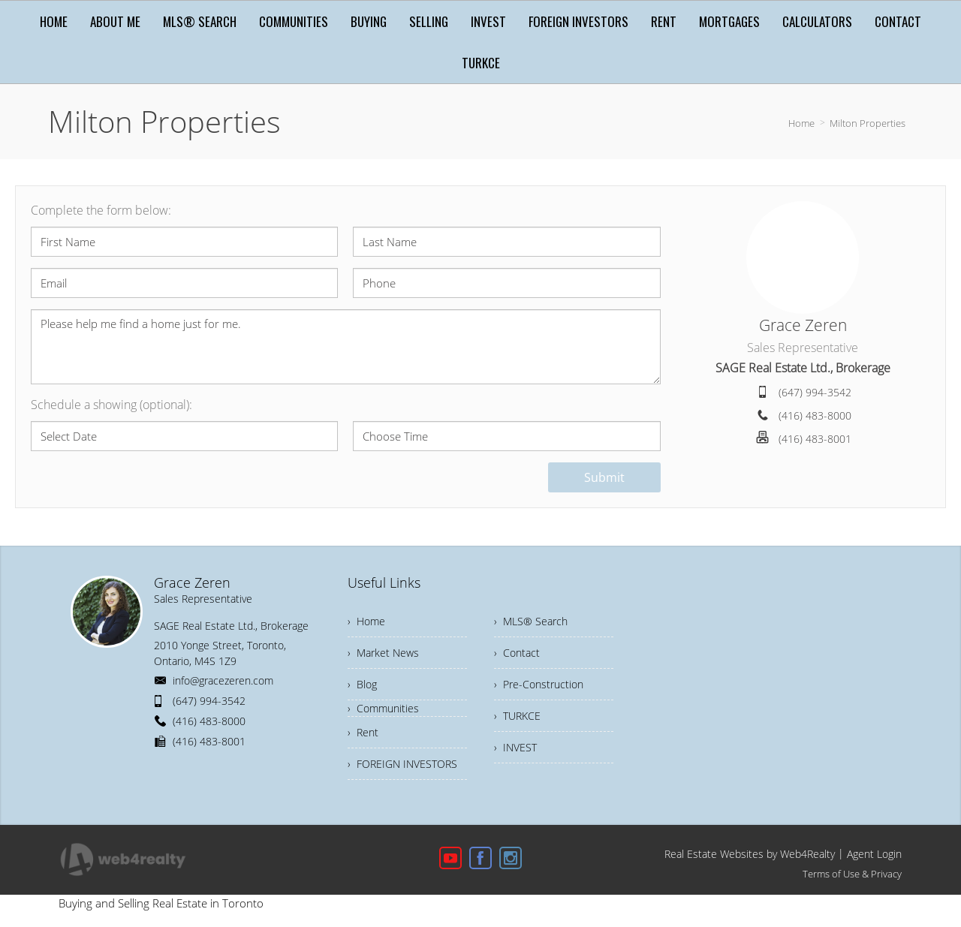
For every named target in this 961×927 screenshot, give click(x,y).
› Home (366, 621)
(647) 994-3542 (815, 392)
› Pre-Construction (538, 684)
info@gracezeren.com (223, 680)
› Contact (517, 653)
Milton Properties (867, 123)
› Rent (363, 732)
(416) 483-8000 (815, 415)
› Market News (383, 653)
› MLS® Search (531, 621)
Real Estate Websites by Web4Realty (749, 854)
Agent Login (874, 854)
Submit (604, 477)
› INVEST (515, 747)
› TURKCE (517, 716)
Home (801, 123)
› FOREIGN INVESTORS (402, 764)
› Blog (362, 684)
